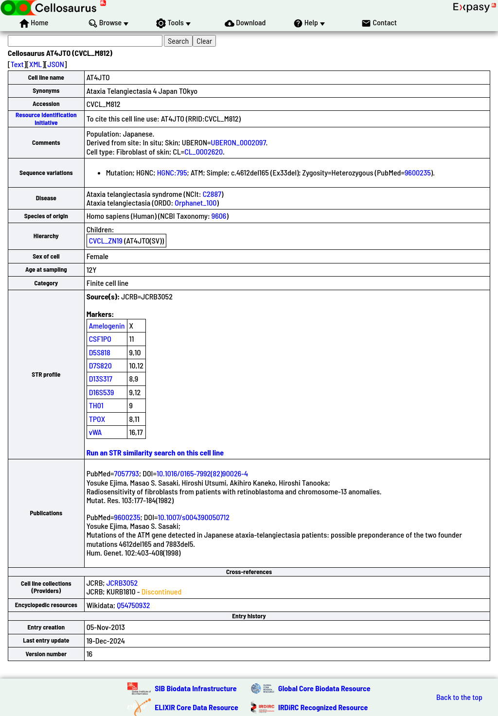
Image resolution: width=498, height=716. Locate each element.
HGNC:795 (172, 172)
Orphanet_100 (195, 202)
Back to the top (459, 697)
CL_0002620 (203, 151)
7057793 (126, 473)
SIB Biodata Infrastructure (195, 688)
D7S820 (100, 365)
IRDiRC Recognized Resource (323, 707)
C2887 (212, 193)
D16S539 (101, 392)
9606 (219, 215)
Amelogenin (107, 325)
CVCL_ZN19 (106, 240)
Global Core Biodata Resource (324, 688)
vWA (95, 432)
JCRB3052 (122, 582)
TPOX (97, 418)
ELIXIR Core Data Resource (196, 707)
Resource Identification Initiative (46, 118)
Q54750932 (133, 605)
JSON (56, 64)
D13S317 (100, 378)
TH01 (96, 405)
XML (35, 64)
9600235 (418, 172)
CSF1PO (100, 338)
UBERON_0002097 (238, 142)
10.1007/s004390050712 (194, 517)
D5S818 (99, 352)
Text (17, 64)
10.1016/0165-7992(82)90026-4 (202, 473)
